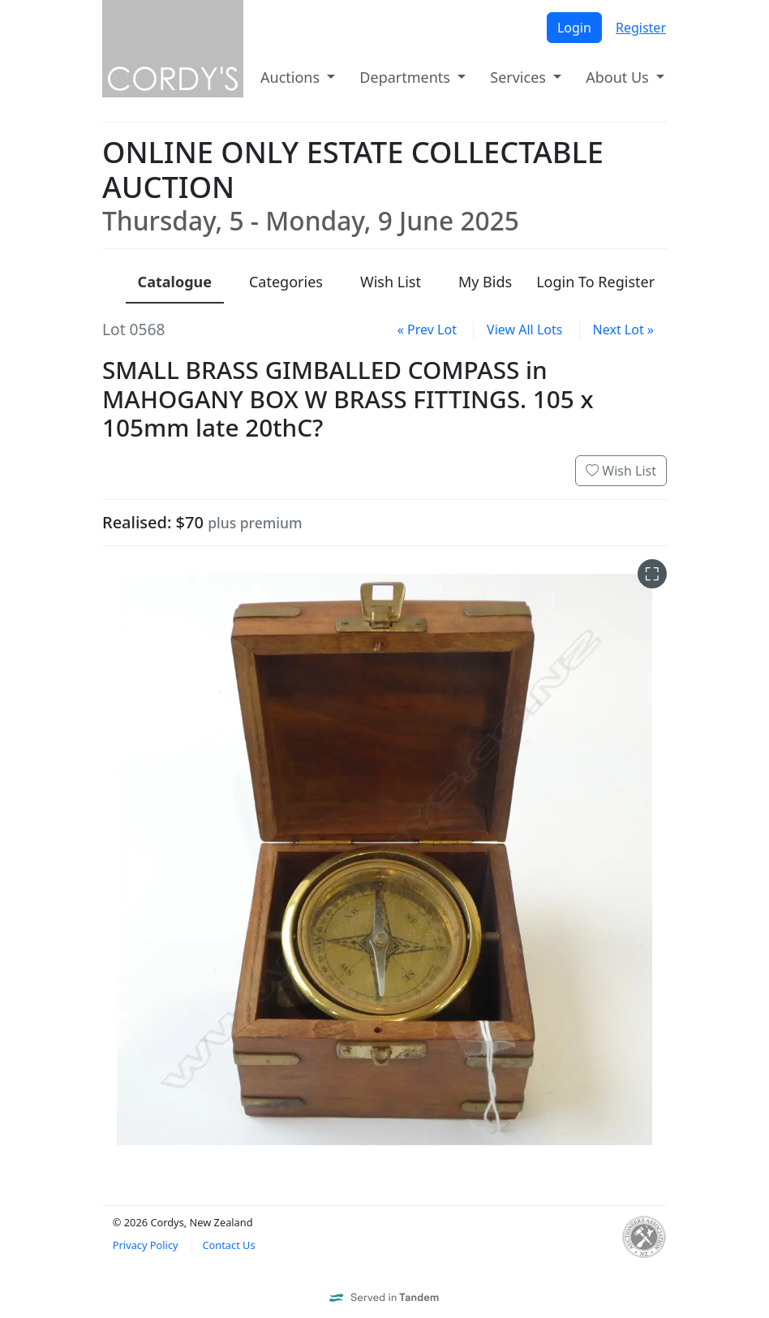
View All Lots (524, 329)
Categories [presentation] (286, 281)
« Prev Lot (427, 329)
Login (574, 28)
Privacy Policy (145, 1245)
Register (641, 28)
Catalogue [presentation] (175, 281)
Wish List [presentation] (390, 281)
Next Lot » (623, 329)
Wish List (621, 471)
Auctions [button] (292, 77)
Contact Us (228, 1245)
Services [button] (519, 77)
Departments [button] (406, 77)
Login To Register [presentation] (595, 281)
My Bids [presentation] (485, 281)
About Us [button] (619, 77)
